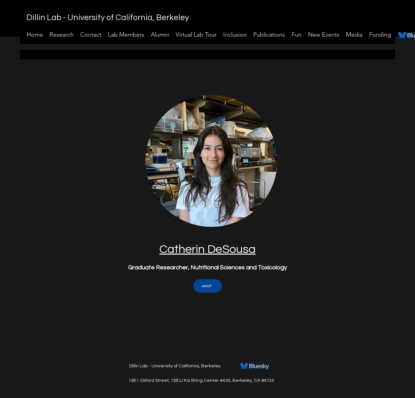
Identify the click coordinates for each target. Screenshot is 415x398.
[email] (207, 285)
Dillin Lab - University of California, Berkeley (107, 17)
